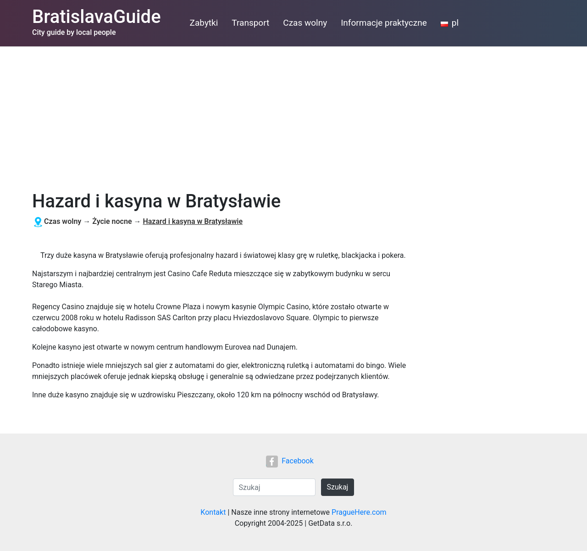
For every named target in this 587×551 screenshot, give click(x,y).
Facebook (289, 460)
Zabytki (204, 22)
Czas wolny (305, 22)
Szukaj (338, 487)
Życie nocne (112, 221)
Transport (250, 22)
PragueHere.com (359, 512)
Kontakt (213, 512)
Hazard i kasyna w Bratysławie (193, 221)
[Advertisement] (293, 115)
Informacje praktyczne (384, 22)
